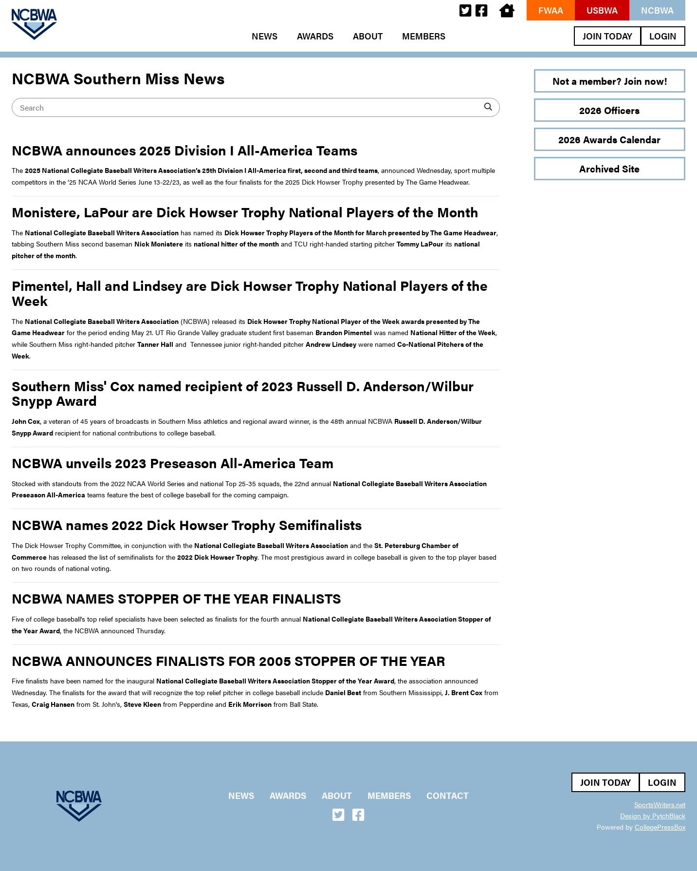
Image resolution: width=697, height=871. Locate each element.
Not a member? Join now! (609, 81)
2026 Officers (609, 110)
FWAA (550, 10)
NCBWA (657, 10)
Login (663, 36)
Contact (447, 795)
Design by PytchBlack (652, 815)
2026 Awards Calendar (609, 139)
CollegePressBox (660, 827)
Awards (315, 36)
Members (423, 36)
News (264, 36)
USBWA (602, 10)
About (368, 36)
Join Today (607, 36)
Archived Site (609, 168)
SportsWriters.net (659, 804)
